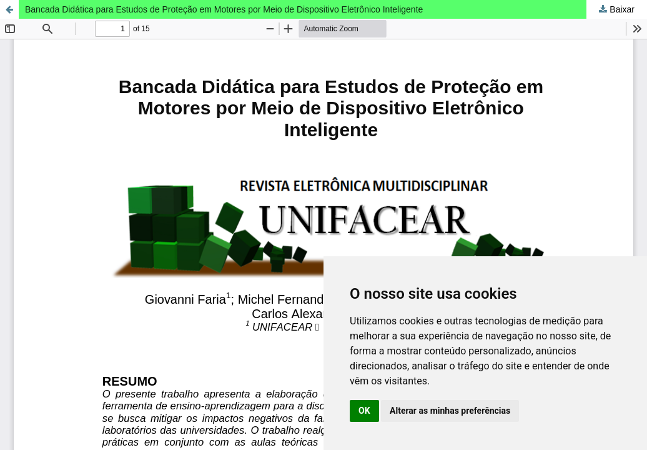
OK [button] (364, 411)
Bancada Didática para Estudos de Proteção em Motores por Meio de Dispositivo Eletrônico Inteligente (224, 9)
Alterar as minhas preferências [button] (450, 411)
